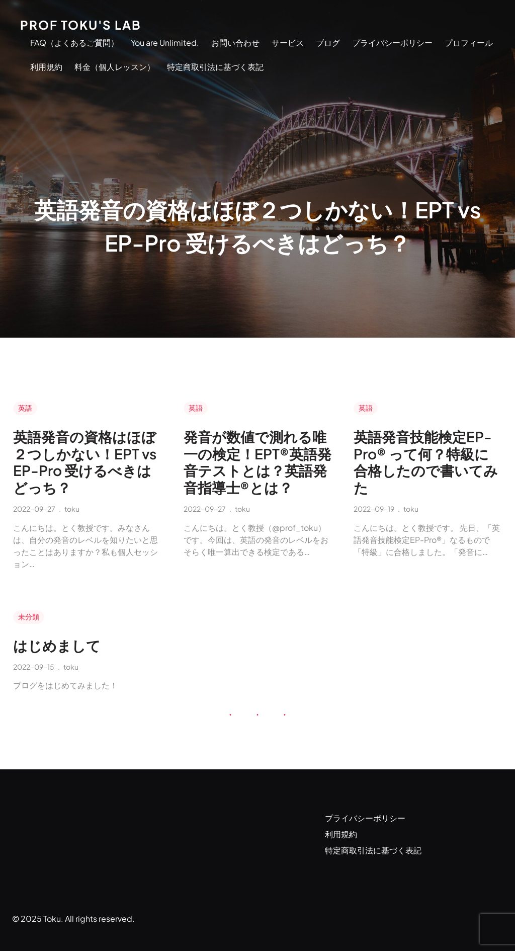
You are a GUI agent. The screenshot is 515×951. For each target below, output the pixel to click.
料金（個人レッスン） (114, 66)
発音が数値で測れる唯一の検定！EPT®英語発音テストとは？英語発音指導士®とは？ (257, 462)
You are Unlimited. (165, 42)
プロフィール (469, 42)
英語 (25, 407)
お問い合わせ (235, 42)
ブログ (328, 42)
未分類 (28, 616)
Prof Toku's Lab (80, 24)
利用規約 (46, 66)
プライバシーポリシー (392, 42)
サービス (288, 42)
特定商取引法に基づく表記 (215, 66)
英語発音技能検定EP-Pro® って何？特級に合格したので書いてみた (426, 462)
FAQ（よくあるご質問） (74, 42)
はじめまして (57, 645)
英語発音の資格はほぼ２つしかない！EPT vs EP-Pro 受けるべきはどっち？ (84, 462)
